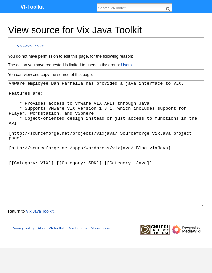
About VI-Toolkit (51, 253)
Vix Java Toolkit (30, 46)
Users (126, 65)
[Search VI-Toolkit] (130, 8)
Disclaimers (77, 253)
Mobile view (100, 253)
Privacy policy (23, 253)
